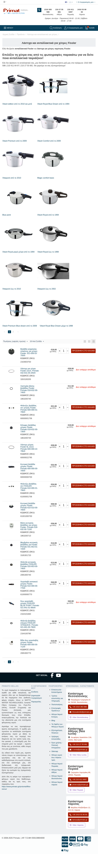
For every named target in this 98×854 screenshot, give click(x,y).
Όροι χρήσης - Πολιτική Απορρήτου (57, 745)
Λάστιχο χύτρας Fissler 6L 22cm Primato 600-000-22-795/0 (29, 448)
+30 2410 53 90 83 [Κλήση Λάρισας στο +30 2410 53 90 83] (78, 814)
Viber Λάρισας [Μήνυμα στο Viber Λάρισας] (77, 825)
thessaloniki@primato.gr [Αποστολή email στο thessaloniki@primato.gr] (80, 712)
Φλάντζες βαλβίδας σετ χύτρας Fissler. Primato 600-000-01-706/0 (29, 409)
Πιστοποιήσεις (57, 704)
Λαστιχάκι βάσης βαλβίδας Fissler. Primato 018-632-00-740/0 (29, 389)
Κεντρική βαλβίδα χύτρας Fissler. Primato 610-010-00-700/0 (29, 506)
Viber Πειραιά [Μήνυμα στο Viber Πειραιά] (76, 790)
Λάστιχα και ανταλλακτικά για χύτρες (42, 34)
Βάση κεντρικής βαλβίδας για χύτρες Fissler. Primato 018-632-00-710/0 (29, 526)
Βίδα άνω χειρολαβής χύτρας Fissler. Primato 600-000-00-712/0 (29, 643)
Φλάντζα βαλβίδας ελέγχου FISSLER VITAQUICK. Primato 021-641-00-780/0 (29, 624)
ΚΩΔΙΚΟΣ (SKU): (27, 358)
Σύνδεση (34, 692)
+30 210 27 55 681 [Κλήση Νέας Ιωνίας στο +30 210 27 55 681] (78, 744)
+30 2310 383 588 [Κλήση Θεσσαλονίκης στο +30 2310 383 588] (78, 707)
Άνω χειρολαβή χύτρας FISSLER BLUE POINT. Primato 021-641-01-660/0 (29, 604)
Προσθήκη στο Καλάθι (83, 351)
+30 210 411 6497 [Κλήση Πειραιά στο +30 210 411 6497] (78, 779)
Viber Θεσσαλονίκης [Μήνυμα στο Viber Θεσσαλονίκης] (79, 717)
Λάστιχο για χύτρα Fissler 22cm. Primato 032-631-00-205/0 (29, 371)
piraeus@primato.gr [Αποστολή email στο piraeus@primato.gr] (78, 785)
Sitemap (54, 751)
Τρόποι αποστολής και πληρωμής (57, 698)
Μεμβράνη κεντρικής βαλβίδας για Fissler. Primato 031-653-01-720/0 (29, 546)
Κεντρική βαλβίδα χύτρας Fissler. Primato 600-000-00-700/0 (29, 467)
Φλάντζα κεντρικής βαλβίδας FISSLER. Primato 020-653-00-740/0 (29, 565)
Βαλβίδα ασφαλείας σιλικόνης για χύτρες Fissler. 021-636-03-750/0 (28, 352)
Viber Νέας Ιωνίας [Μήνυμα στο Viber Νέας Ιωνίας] (78, 755)
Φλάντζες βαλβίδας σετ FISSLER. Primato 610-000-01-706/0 (29, 487)
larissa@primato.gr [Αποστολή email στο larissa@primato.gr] (78, 820)
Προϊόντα (21, 34)
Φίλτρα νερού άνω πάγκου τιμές (56, 757)
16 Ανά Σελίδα (37, 341)
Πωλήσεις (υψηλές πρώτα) (15, 341)
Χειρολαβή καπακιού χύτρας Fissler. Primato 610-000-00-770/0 (29, 585)
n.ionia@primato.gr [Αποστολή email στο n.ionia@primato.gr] (78, 749)
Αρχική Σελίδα (8, 34)
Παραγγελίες (36, 702)
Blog (53, 720)
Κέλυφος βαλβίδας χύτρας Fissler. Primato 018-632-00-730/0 (29, 428)
